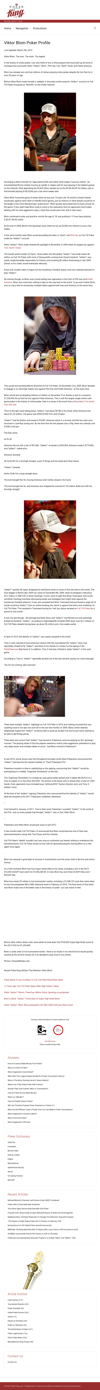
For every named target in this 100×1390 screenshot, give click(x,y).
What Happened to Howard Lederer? (22, 1114)
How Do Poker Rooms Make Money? (22, 1093)
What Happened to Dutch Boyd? (20, 1072)
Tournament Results (16, 1304)
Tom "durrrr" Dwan (12, 248)
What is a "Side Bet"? (16, 1097)
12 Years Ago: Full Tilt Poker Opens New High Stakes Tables (31, 986)
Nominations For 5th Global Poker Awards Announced (29, 1225)
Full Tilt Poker (83, 608)
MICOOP (11, 1180)
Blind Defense (13, 1163)
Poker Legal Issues (15, 1333)
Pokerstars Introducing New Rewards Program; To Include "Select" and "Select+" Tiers (42, 1238)
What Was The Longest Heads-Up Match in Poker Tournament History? (36, 1076)
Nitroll (10, 1172)
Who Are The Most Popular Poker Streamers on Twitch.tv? (31, 1105)
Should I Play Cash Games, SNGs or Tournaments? (28, 1089)
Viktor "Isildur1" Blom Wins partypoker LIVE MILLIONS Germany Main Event (38, 1005)
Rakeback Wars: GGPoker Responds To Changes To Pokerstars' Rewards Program (41, 1217)
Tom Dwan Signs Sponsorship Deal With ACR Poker (28, 1209)
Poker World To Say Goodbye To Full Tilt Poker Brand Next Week (33, 980)
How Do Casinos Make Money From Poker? (25, 1064)
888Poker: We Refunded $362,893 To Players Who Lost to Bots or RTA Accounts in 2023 (43, 1229)
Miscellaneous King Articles (19, 1342)
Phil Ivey (74, 235)
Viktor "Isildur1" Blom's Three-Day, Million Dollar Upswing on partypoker (36, 992)
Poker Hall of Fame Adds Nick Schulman (24, 1204)
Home (7, 28)
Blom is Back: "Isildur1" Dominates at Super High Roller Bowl (32, 998)
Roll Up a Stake (14, 1155)
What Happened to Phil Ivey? (19, 1122)
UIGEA (10, 1317)
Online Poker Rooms (16, 1312)
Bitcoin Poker (13, 1151)
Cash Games (13, 1300)
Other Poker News (15, 1338)
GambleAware (50, 1041)
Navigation (22, 28)
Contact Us (12, 1362)
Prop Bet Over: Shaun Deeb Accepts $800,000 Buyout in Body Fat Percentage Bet (40, 1213)
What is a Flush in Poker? (18, 1068)
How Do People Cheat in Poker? (20, 1101)
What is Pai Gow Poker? (17, 1118)
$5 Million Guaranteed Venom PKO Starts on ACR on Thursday (33, 1234)
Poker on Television (15, 1325)
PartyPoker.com (11, 649)
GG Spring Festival (15, 1176)
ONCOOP (11, 1142)
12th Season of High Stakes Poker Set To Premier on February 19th (34, 1221)
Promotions (39, 28)
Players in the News (15, 1321)
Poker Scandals (14, 1308)
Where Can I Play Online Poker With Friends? (25, 1084)
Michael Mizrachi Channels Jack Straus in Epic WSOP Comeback (33, 1200)
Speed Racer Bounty (16, 1167)
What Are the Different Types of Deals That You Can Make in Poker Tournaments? (40, 1110)
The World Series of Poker (18, 1329)
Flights (10, 1159)
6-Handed (12, 1147)
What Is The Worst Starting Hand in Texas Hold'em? (28, 1080)
